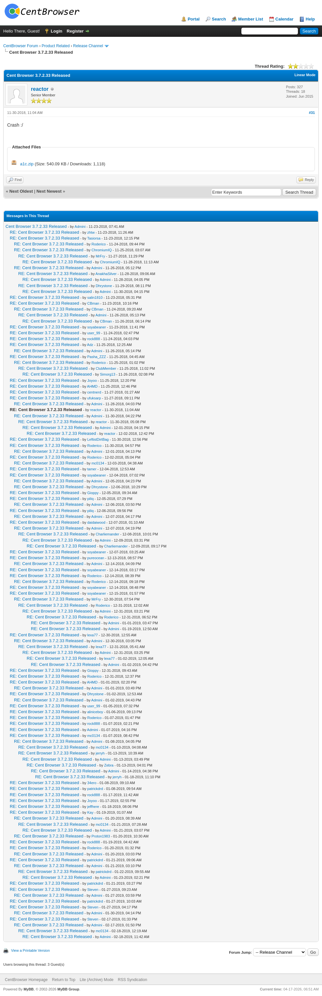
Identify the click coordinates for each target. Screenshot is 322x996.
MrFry (100, 256)
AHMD (92, 386)
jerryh (100, 753)
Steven (92, 890)
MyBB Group (68, 989)
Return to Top (63, 979)
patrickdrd (95, 789)
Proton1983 (100, 836)
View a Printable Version (30, 950)
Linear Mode (304, 75)
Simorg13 (107, 374)
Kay (90, 812)
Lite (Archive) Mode (97, 979)
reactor (39, 89)
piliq (90, 499)
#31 (312, 113)
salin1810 (94, 297)
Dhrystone (104, 286)
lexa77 (92, 635)
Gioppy (93, 493)
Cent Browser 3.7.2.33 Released (36, 226)
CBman (93, 303)
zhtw (91, 232)
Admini (80, 226)
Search (219, 19)
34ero (91, 783)
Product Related (56, 46)
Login (56, 31)
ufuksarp (94, 398)
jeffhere (93, 807)
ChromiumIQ (101, 250)
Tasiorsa (94, 238)
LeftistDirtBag (98, 439)
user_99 (93, 333)
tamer (91, 469)
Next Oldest (21, 191)
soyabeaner (96, 327)
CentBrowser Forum (20, 46)
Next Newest (48, 191)
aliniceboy (95, 712)
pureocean (95, 558)
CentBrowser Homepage (26, 979)
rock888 (93, 339)
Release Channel (88, 46)
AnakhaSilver (106, 274)
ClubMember (106, 368)
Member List (250, 19)
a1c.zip (27, 163)
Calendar (284, 19)
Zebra (109, 765)
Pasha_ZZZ (96, 357)
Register (75, 31)
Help (310, 19)
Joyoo (92, 380)
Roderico (98, 244)
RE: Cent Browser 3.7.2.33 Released (44, 232)
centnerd (94, 392)
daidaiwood (96, 522)
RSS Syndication (132, 979)
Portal (194, 19)
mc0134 (97, 463)
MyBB (28, 989)
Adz (90, 345)
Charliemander (107, 534)
